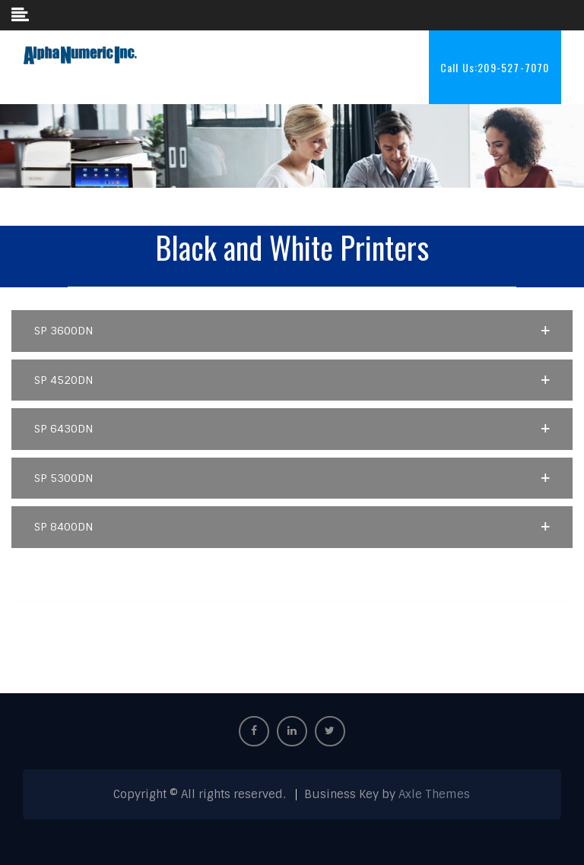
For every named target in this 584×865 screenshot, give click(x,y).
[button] (291, 331)
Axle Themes (434, 794)
